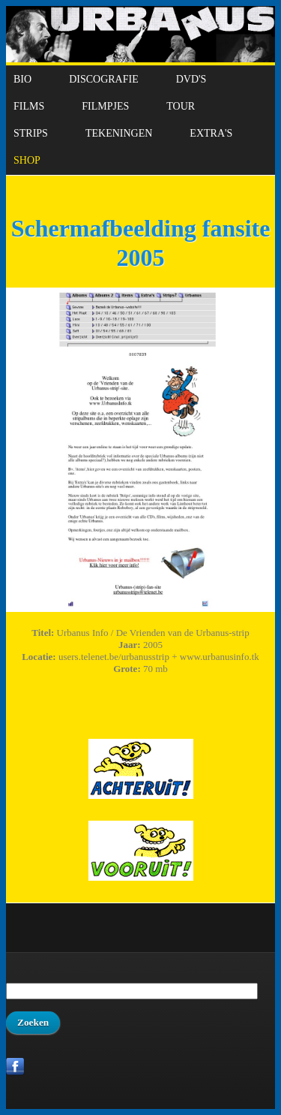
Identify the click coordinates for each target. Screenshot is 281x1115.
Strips (30, 133)
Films (28, 106)
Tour (180, 106)
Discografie (104, 79)
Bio (22, 79)
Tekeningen (118, 133)
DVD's (191, 79)
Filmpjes (105, 106)
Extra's (211, 133)
